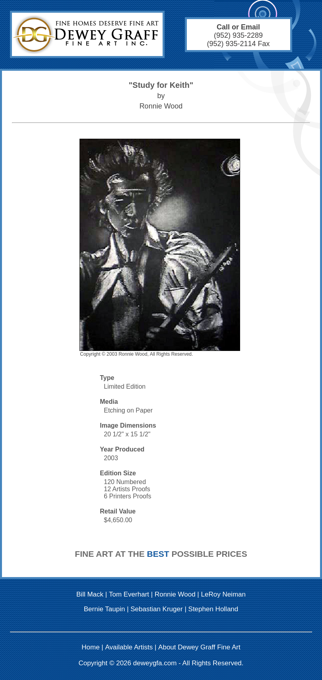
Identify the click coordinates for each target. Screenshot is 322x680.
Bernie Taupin (104, 609)
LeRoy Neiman (223, 594)
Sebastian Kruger (156, 609)
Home (90, 647)
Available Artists (129, 647)
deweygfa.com (155, 663)
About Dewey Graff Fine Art (199, 647)
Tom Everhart (129, 594)
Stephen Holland (213, 609)
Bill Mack (89, 594)
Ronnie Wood (175, 594)
